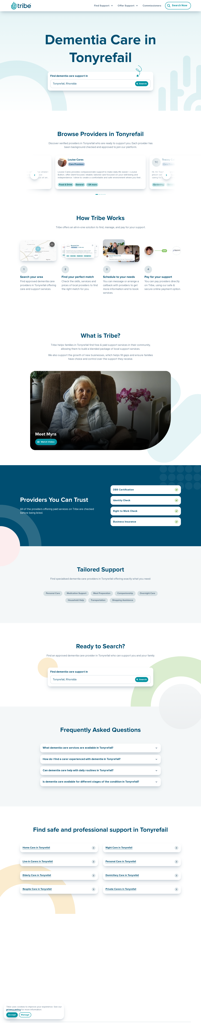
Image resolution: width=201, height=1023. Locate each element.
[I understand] (12, 1014)
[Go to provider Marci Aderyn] (103, 194)
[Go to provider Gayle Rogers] (105, 194)
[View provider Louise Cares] (100, 172)
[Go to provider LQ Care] (101, 194)
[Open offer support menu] (128, 6)
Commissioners (152, 5)
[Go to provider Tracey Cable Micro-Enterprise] (99, 194)
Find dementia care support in (69, 76)
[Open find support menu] (104, 6)
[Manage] (25, 1014)
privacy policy (13, 1010)
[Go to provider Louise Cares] (96, 194)
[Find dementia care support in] (92, 83)
